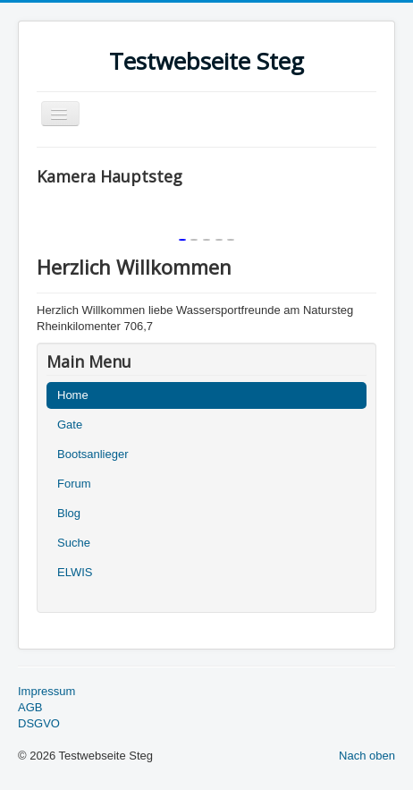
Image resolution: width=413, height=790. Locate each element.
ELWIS (75, 572)
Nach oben (367, 755)
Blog (68, 513)
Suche (73, 542)
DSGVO (39, 723)
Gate (69, 424)
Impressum (46, 691)
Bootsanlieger (93, 454)
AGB (30, 707)
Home (72, 395)
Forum (74, 483)
